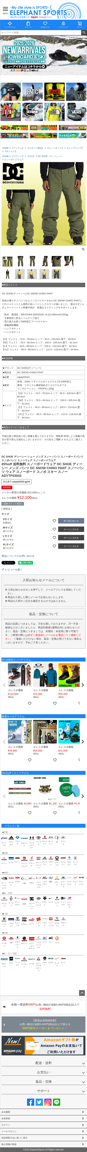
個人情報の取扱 (9, 1144)
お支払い (43, 1072)
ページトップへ (82, 993)
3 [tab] (46, 78)
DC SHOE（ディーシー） (50, 156)
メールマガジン (9, 1131)
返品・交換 (43, 1081)
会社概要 (5, 1112)
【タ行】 (31, 156)
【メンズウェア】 (75, 148)
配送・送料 (43, 1063)
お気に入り (45, 24)
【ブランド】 (17, 156)
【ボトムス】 (10, 151)
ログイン (5, 1125)
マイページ (63, 24)
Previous (4, 58)
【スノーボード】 (55, 148)
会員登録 (5, 1118)
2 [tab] (44, 78)
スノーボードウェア (14, 159)
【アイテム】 (17, 148)
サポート (43, 1091)
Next (82, 58)
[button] (4, 685)
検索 (84, 32)
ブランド (28, 24)
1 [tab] (41, 78)
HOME (5, 148)
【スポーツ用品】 (35, 148)
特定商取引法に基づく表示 (14, 1138)
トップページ (10, 24)
